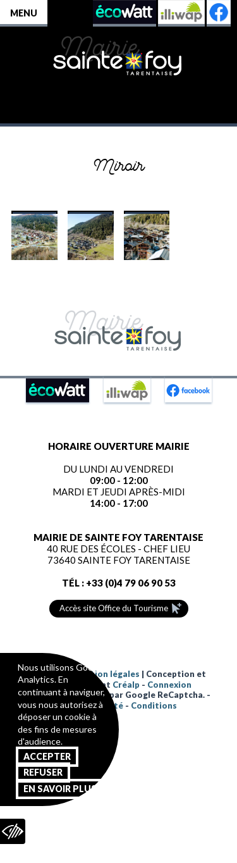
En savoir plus (60, 788)
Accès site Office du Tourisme (113, 608)
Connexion (169, 685)
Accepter (47, 756)
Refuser (43, 772)
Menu (23, 13)
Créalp (126, 685)
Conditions (154, 705)
